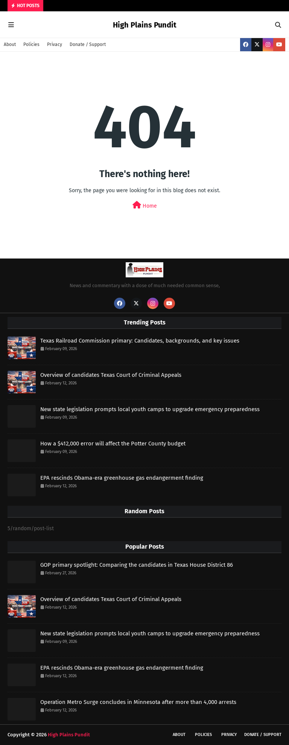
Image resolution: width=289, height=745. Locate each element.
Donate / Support (88, 44)
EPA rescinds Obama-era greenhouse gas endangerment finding (121, 477)
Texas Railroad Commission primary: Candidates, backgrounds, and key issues (139, 340)
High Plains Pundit (144, 24)
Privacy (54, 44)
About (10, 44)
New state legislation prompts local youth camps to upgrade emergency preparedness (150, 409)
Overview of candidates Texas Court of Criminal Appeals (110, 375)
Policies (31, 44)
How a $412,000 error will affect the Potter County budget (113, 443)
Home (144, 205)
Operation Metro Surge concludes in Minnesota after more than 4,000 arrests (138, 702)
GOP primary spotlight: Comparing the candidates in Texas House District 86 (136, 564)
